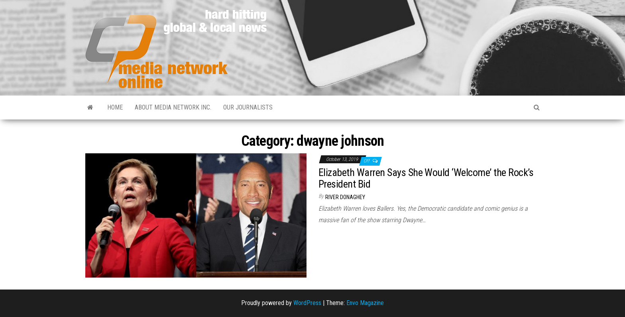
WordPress (307, 303)
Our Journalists (248, 107)
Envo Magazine (365, 303)
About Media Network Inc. (173, 107)
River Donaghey (345, 197)
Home (115, 107)
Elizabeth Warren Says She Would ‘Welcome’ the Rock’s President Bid (426, 178)
